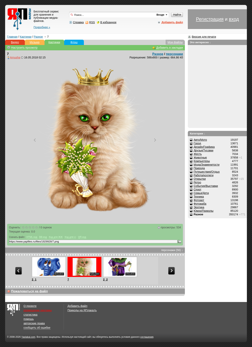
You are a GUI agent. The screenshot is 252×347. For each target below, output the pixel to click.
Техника (199, 196)
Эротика (199, 207)
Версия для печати (204, 36)
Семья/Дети (201, 193)
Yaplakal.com (28, 337)
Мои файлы (175, 42)
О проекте (30, 306)
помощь (29, 319)
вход (234, 19)
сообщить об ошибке (37, 327)
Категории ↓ (197, 133)
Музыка (35, 42)
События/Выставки (206, 186)
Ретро (197, 182)
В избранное (108, 22)
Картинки (26, 36)
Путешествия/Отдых (207, 171)
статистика (30, 314)
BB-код (43, 237)
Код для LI (70, 237)
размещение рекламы (38, 310)
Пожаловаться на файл (29, 291)
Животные (200, 157)
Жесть (198, 154)
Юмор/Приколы (203, 210)
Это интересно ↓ (200, 42)
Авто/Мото (200, 139)
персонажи (174, 54)
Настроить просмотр (24, 47)
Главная (12, 36)
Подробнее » (42, 27)
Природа (199, 168)
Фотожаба (200, 203)
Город (197, 143)
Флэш (74, 42)
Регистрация (209, 19)
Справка (78, 22)
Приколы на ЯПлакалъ (82, 310)
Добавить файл (77, 306)
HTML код (32, 237)
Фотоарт (199, 200)
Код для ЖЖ (56, 237)
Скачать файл (17, 237)
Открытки (200, 178)
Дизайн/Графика (204, 146)
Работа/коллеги (203, 175)
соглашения (146, 337)
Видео (15, 42)
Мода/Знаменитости (206, 164)
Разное (38, 36)
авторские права (34, 323)
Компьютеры (202, 161)
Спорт (197, 189)
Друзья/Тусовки (203, 150)
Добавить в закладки (169, 47)
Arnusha (15, 57)
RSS (92, 22)
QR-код (82, 237)
